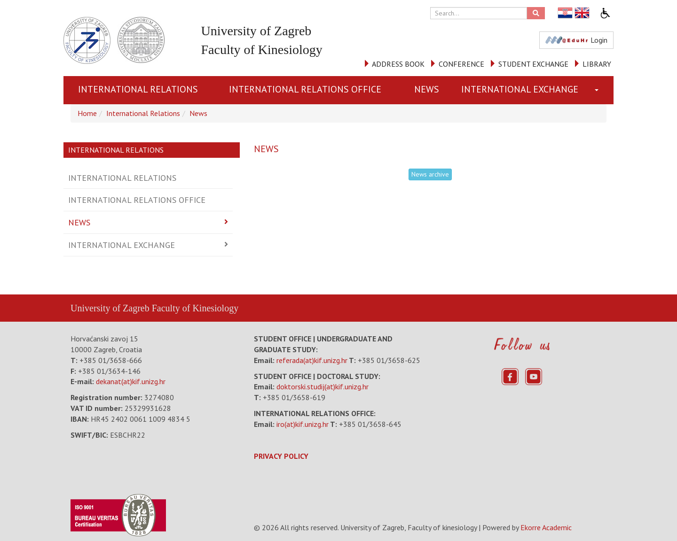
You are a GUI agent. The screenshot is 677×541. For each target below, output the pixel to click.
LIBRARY (597, 64)
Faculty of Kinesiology (195, 308)
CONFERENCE (461, 64)
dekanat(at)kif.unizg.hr (130, 381)
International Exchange (519, 89)
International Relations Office (305, 89)
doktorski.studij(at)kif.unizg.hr (322, 386)
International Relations (138, 89)
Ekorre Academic (546, 527)
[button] (598, 90)
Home (87, 113)
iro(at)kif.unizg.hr (302, 424)
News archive (430, 174)
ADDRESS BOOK (398, 64)
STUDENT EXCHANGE (533, 64)
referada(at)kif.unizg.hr (311, 360)
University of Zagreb (110, 308)
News (426, 89)
